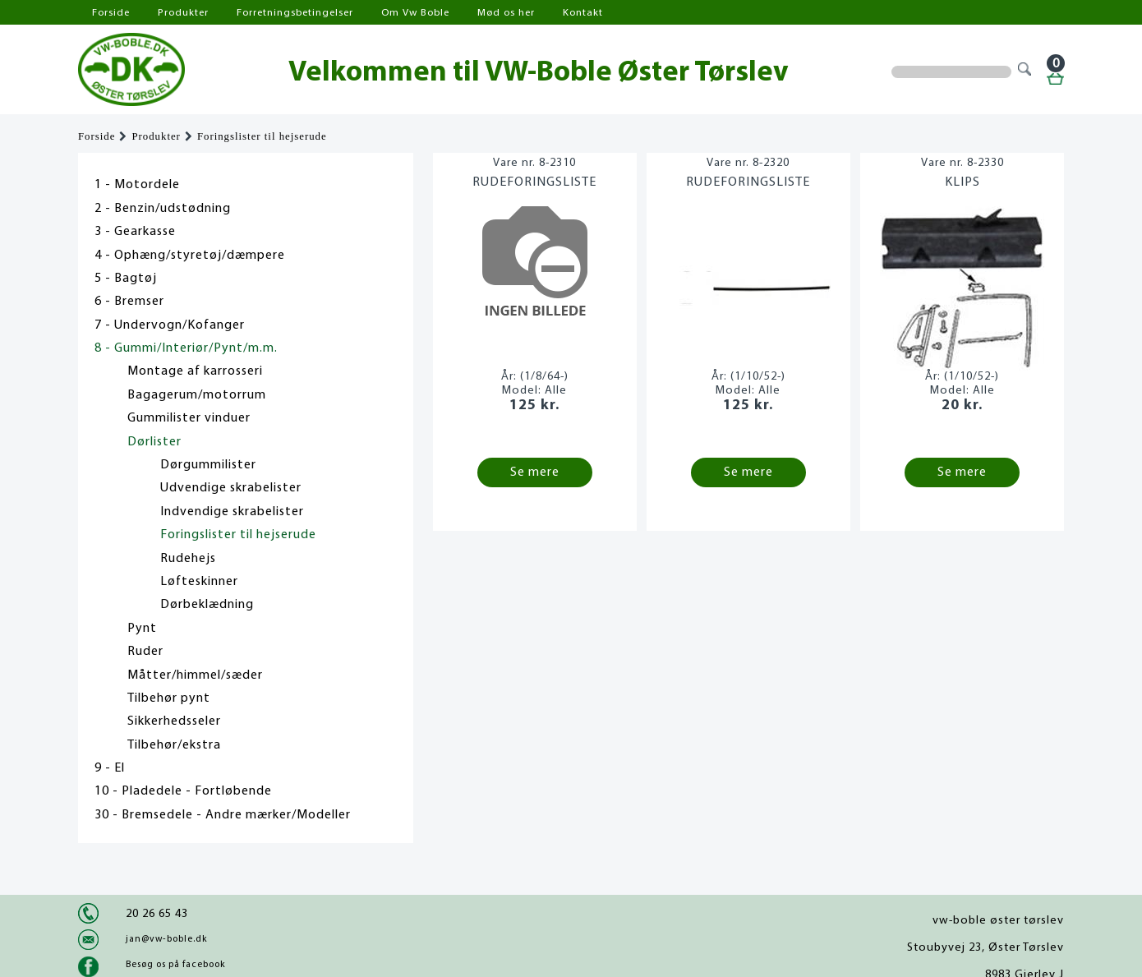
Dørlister (154, 442)
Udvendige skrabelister (231, 488)
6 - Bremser (129, 301)
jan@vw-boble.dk (166, 939)
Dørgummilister (208, 465)
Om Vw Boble (415, 12)
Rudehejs (188, 558)
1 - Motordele (137, 184)
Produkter (183, 12)
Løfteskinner (199, 581)
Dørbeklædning (207, 604)
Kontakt (583, 12)
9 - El (109, 768)
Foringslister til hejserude (262, 136)
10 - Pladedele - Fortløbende (183, 791)
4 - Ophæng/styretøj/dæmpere (189, 255)
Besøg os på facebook (175, 965)
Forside (111, 12)
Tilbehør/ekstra (174, 745)
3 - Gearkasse (135, 231)
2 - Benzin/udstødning (162, 208)
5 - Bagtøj (125, 278)
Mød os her (506, 12)
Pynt (142, 628)
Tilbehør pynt (168, 698)
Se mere (534, 472)
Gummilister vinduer (189, 418)
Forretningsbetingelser (295, 12)
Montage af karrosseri (195, 371)
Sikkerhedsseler (174, 721)
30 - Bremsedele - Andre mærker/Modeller (222, 815)
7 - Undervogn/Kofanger (169, 325)
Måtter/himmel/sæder (195, 675)
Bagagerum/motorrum (196, 395)
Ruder (145, 651)
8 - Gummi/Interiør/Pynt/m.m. (186, 348)
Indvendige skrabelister (232, 511)
